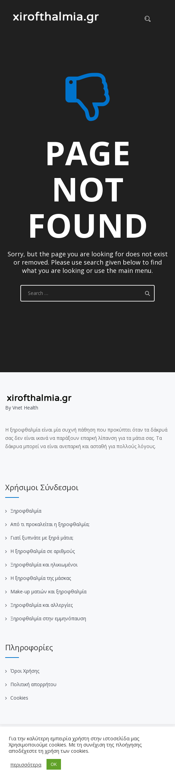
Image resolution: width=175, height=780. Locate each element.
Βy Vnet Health (21, 407)
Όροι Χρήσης (24, 671)
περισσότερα (25, 764)
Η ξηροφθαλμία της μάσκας (40, 578)
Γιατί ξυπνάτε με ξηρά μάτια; (41, 537)
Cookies (19, 697)
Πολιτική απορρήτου (33, 684)
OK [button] (54, 764)
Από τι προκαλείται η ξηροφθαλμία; (50, 524)
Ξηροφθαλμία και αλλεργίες (41, 605)
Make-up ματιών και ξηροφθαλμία (48, 591)
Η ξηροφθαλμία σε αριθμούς (42, 551)
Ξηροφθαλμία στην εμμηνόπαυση (48, 618)
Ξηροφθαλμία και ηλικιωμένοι (44, 564)
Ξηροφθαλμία (25, 510)
